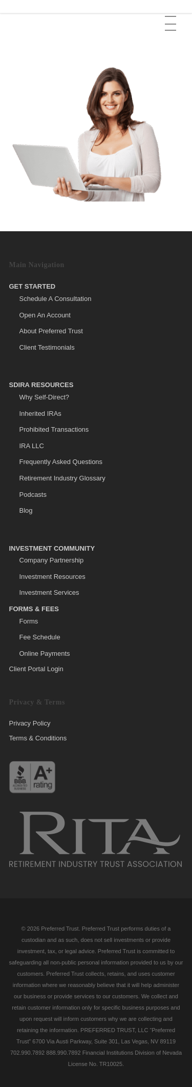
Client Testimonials (47, 347)
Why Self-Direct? (44, 397)
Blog (26, 510)
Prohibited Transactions (54, 429)
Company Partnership (51, 560)
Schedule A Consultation (55, 299)
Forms (28, 621)
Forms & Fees (34, 609)
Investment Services (49, 592)
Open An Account (45, 315)
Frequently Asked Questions (61, 462)
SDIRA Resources (41, 385)
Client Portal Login (36, 669)
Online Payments (44, 653)
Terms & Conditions (38, 738)
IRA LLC (31, 446)
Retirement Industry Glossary (62, 478)
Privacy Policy (30, 723)
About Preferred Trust (51, 331)
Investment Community (52, 548)
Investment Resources (52, 576)
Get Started (32, 286)
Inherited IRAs (40, 413)
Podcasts (33, 494)
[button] (171, 16)
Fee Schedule (39, 637)
